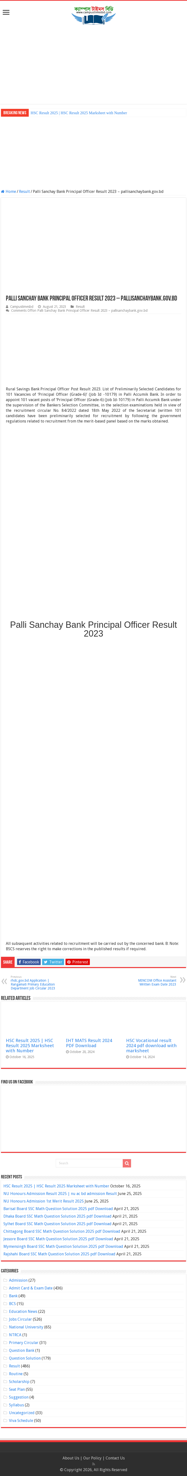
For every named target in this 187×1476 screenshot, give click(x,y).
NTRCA (15, 1335)
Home (8, 191)
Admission (18, 1280)
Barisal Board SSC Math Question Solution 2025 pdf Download (58, 1208)
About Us (71, 1458)
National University (26, 1327)
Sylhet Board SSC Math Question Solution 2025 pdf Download (57, 1224)
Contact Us (115, 1458)
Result (24, 191)
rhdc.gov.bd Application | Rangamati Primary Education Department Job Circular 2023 (36, 982)
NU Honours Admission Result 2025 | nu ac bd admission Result (60, 1193)
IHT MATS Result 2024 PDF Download (89, 1043)
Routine (16, 1374)
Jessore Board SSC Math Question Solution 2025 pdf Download (58, 1239)
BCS (12, 1303)
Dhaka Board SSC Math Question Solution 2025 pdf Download (57, 1216)
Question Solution (25, 1358)
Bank (13, 1296)
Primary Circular (23, 1342)
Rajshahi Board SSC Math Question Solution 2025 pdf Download (59, 1254)
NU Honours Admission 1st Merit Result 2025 (43, 1201)
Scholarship (19, 1381)
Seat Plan (17, 1389)
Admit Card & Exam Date (31, 1288)
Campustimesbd (21, 307)
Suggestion (18, 1397)
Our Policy (93, 1458)
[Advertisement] (93, 65)
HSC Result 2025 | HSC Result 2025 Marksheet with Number (79, 113)
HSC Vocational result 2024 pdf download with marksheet (151, 1045)
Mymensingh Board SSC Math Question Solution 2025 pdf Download (63, 1246)
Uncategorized (22, 1412)
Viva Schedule (21, 1420)
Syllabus (16, 1405)
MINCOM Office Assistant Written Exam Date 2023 (151, 980)
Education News (23, 1311)
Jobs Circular (20, 1319)
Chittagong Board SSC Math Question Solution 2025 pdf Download (61, 1231)
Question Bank (21, 1350)
